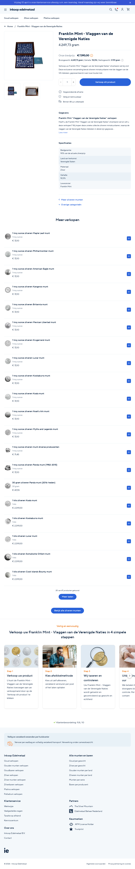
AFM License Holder (81, 824)
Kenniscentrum (11, 820)
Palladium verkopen (13, 794)
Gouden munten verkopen (16, 765)
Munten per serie (77, 779)
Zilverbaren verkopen (13, 784)
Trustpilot (76, 829)
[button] (129, 676)
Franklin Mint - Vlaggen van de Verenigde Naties (39, 26)
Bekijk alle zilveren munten (67, 610)
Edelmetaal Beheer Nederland (85, 811)
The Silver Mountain (81, 806)
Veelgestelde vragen (13, 810)
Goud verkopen (11, 18)
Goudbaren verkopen (14, 770)
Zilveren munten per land (80, 775)
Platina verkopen (51, 18)
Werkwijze (8, 806)
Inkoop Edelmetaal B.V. (14, 833)
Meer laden (67, 596)
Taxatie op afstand (12, 815)
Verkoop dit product (105, 82)
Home (8, 26)
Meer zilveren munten (71, 199)
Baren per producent (78, 784)
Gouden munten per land (80, 770)
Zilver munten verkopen (15, 779)
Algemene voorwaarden (95, 863)
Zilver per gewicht (77, 765)
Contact (8, 837)
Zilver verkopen (31, 18)
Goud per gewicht (77, 760)
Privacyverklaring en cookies (119, 863)
